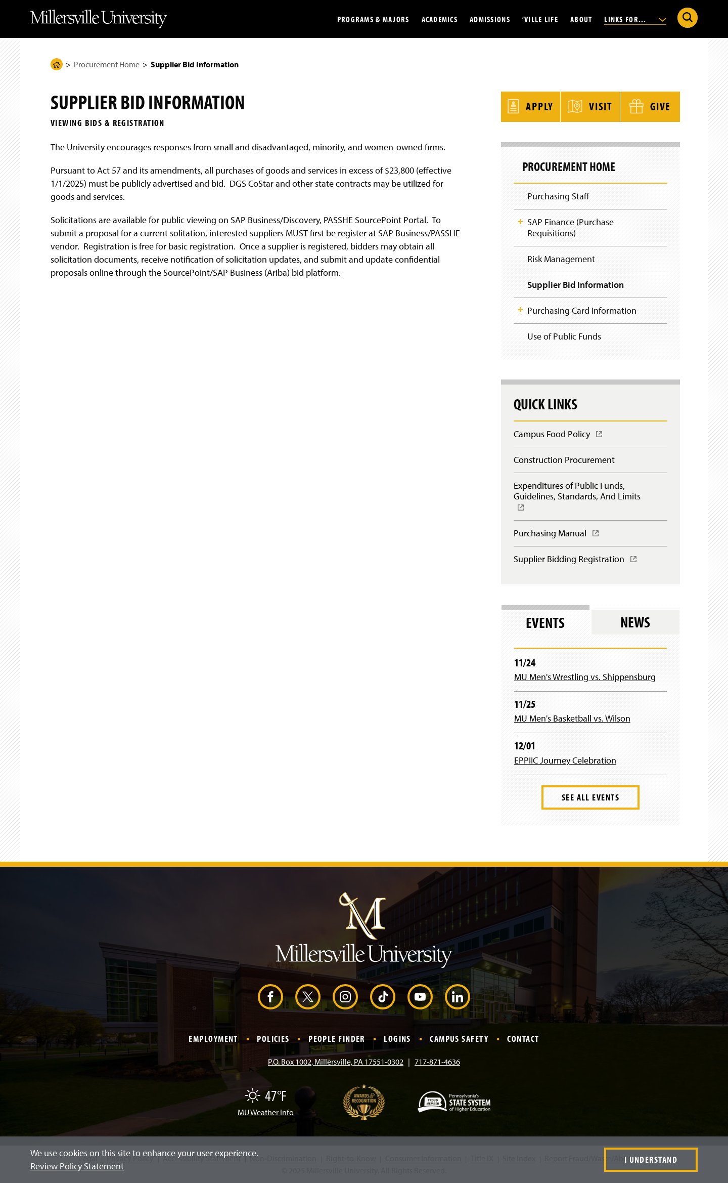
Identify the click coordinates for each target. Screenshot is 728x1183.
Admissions (490, 19)
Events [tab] (545, 622)
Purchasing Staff (558, 194)
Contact (523, 1039)
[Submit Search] (687, 18)
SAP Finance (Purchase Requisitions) (570, 226)
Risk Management (561, 258)
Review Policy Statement (77, 1166)
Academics (440, 19)
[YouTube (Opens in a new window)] (420, 997)
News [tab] (635, 622)
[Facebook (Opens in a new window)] (270, 997)
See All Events (590, 798)
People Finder (336, 1039)
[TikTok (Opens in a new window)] (382, 997)
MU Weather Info (266, 1113)
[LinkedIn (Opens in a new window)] (457, 997)
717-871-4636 (437, 1062)
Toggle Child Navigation (520, 220)
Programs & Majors (373, 19)
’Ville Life (540, 19)
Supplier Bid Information (575, 283)
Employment (213, 1039)
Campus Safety (459, 1039)
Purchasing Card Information (581, 309)
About (581, 19)
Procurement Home (107, 64)
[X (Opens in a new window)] (308, 997)
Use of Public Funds (564, 336)
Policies (273, 1039)
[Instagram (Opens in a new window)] (345, 997)
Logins (397, 1039)
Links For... (635, 19)
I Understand (650, 1159)
